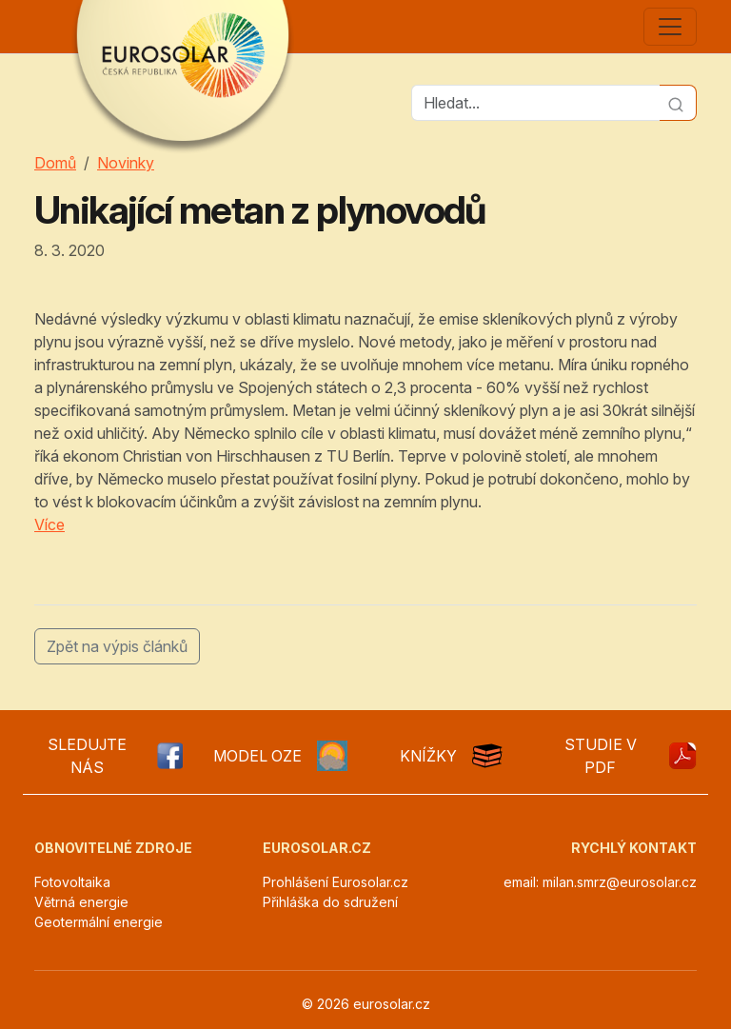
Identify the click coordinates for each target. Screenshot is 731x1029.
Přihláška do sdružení (330, 902)
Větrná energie (81, 902)
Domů (55, 162)
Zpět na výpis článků (117, 646)
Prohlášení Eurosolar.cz (335, 882)
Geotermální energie (98, 922)
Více (49, 524)
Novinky (125, 162)
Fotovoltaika (72, 882)
